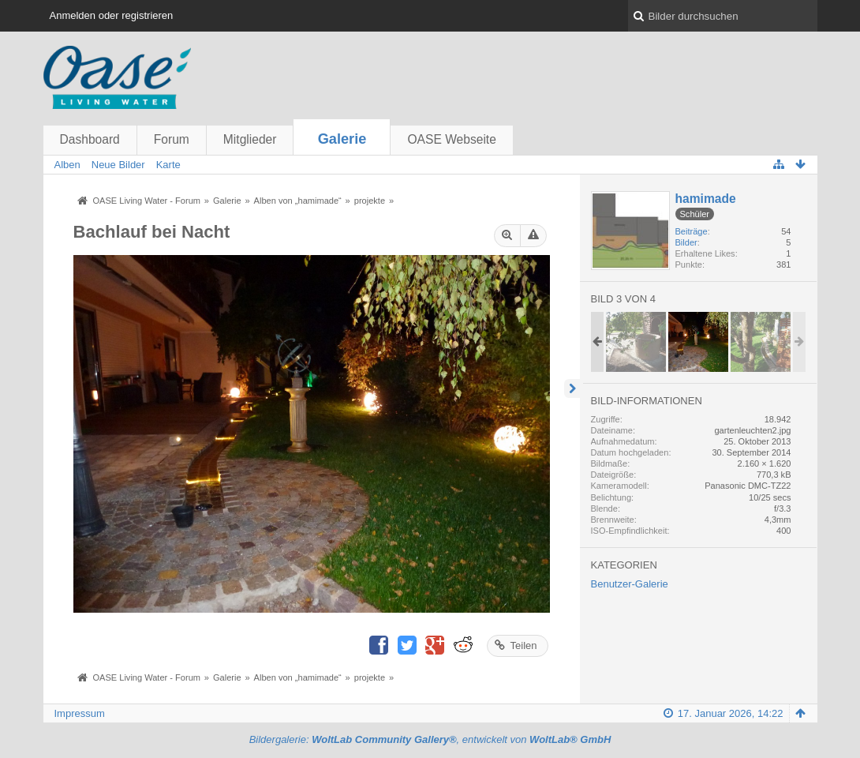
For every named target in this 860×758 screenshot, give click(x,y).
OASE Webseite (451, 139)
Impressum (79, 713)
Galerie (342, 139)
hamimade (705, 198)
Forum (171, 139)
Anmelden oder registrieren (112, 15)
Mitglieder (250, 139)
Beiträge (691, 231)
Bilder (686, 242)
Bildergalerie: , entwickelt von (430, 739)
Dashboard (90, 139)
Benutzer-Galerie (629, 584)
